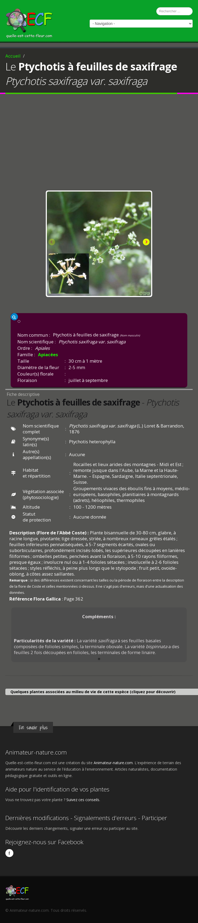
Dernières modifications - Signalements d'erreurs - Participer (86, 818)
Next (146, 242)
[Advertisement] (99, 143)
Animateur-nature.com (36, 752)
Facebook (9, 853)
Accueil (13, 56)
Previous (52, 242)
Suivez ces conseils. (83, 799)
